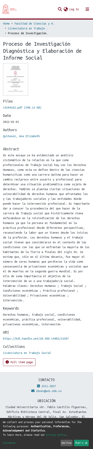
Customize (9, 442)
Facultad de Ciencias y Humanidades (34, 23)
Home (6, 23)
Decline (66, 442)
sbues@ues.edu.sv (46, 391)
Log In (74, 9)
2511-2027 (46, 386)
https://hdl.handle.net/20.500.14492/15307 (36, 338)
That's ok (81, 442)
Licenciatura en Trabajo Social (28, 28)
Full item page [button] (19, 362)
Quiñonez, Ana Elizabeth (21, 136)
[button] (65, 9)
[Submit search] (59, 9)
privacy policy (56, 434)
